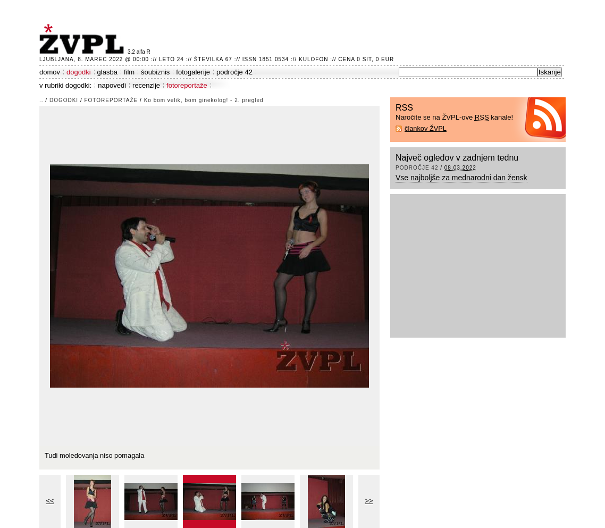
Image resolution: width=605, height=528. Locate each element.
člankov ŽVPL (426, 128)
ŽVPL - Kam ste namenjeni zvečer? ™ (83, 39)
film (129, 72)
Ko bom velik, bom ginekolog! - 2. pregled (204, 100)
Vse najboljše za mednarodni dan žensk (461, 177)
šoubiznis (155, 72)
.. (41, 100)
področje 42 (234, 72)
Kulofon (313, 59)
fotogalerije (193, 72)
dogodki (78, 72)
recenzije (146, 85)
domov (49, 72)
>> (369, 501)
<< (50, 501)
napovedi (112, 85)
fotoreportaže (186, 85)
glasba (107, 72)
